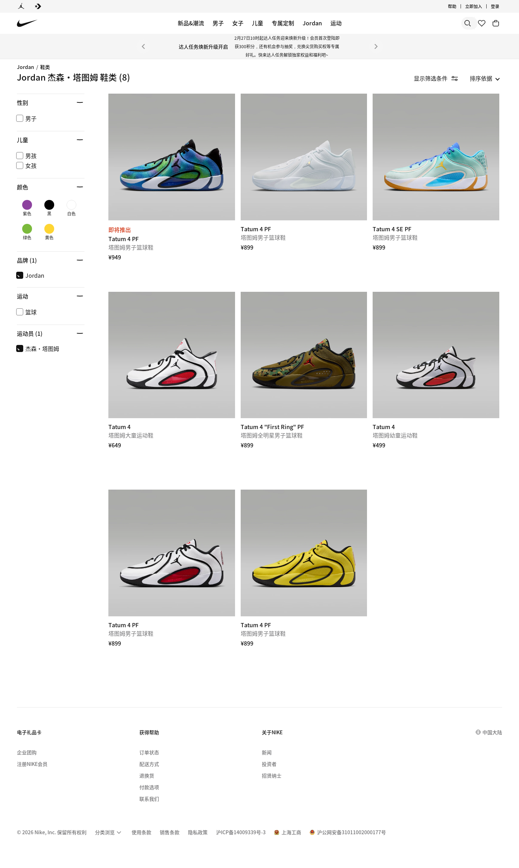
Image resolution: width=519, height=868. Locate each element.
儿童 (257, 23)
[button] (50, 249)
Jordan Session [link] (39, 164)
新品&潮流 (191, 23)
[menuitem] (109, 830)
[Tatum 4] (171, 355)
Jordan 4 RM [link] (35, 153)
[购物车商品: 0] (495, 23)
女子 (237, 23)
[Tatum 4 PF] (171, 157)
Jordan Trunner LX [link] (43, 131)
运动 (336, 23)
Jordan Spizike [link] (38, 120)
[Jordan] (21, 6)
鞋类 (45, 66)
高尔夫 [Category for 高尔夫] (26, 209)
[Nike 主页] (27, 23)
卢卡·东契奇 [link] (35, 175)
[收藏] (481, 23)
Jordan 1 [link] (30, 97)
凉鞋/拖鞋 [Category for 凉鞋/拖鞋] (30, 220)
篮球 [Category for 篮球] (24, 197)
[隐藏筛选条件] (441, 78)
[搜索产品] (445, 23)
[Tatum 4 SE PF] (436, 157)
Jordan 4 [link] (30, 109)
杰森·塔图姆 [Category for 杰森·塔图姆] (35, 186)
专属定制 (283, 23)
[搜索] (417, 23)
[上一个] (143, 46)
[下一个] (376, 46)
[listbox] (485, 78)
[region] (45, 176)
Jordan (312, 23)
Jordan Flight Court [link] (44, 142)
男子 (218, 23)
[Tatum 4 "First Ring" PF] (304, 355)
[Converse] (38, 6)
